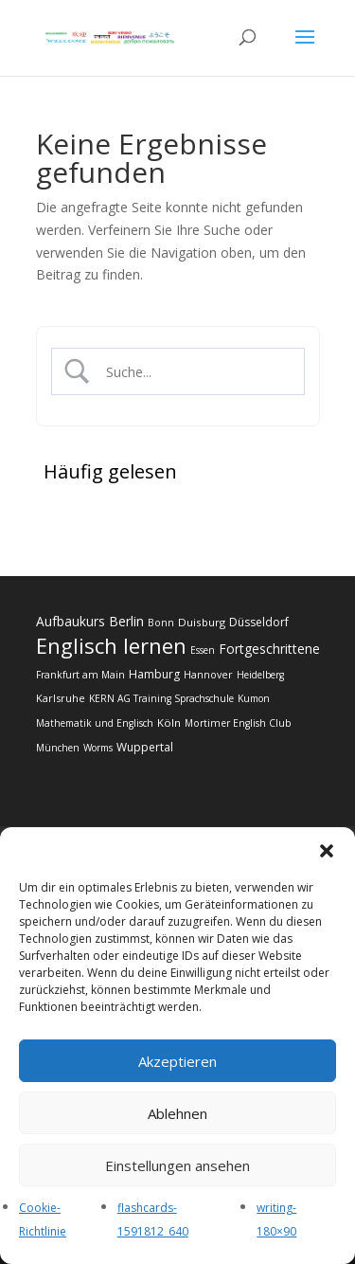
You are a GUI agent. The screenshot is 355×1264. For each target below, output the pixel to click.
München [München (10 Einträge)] (58, 747)
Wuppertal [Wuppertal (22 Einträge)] (144, 747)
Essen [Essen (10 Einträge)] (202, 650)
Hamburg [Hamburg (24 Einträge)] (154, 674)
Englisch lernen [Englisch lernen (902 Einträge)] (111, 645)
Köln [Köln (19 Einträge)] (169, 722)
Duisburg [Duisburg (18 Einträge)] (201, 622)
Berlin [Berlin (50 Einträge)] (126, 621)
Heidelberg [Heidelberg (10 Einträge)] (260, 674)
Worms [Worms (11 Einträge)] (98, 747)
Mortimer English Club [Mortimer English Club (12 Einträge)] (238, 723)
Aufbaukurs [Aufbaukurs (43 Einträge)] (70, 621)
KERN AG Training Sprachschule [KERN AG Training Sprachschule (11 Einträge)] (161, 698)
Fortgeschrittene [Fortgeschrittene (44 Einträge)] (269, 649)
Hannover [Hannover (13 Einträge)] (208, 674)
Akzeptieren (177, 1061)
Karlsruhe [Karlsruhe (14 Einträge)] (60, 698)
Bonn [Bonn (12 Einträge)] (161, 622)
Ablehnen (177, 1113)
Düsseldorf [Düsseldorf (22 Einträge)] (259, 622)
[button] (326, 850)
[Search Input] (193, 372)
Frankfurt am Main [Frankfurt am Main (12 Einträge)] (80, 674)
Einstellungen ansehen (177, 1165)
